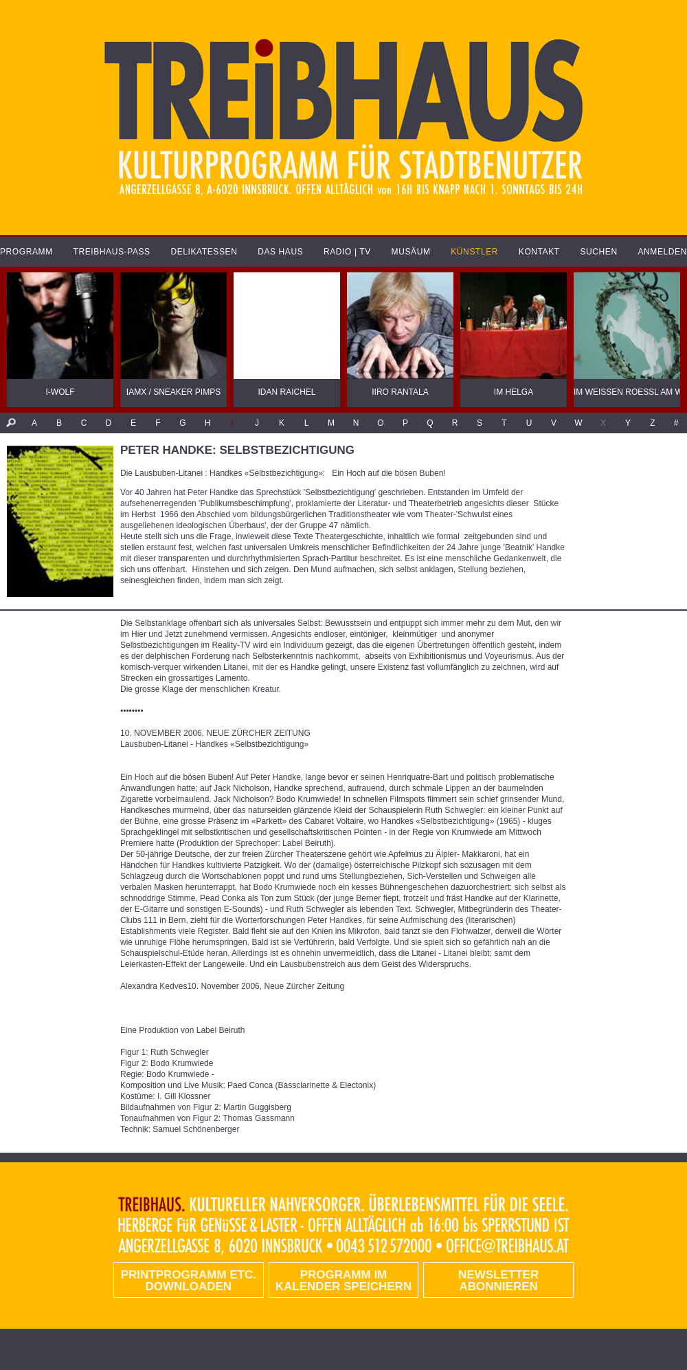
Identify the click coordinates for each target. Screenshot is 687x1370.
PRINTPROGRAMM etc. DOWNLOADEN (188, 1280)
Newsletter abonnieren (498, 1280)
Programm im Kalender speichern (343, 1280)
